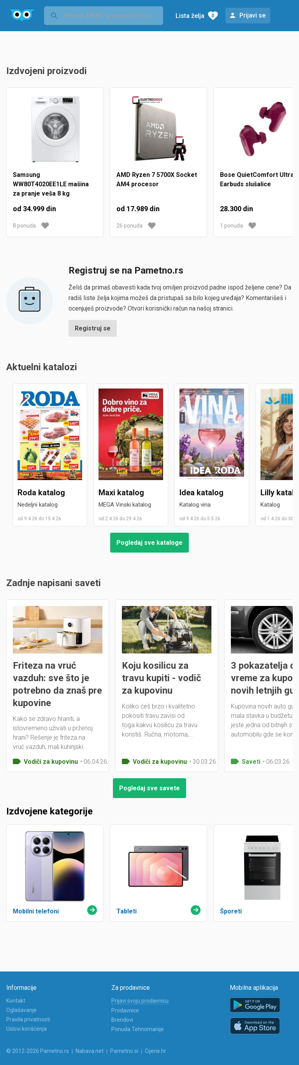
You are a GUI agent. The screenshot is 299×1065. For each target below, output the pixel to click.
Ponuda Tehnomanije (137, 1029)
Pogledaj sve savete (149, 788)
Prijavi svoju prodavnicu (140, 1001)
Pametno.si (124, 1051)
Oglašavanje (21, 1010)
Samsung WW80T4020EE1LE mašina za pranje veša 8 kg (51, 184)
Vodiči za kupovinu (51, 761)
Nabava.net (90, 1051)
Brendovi (122, 1020)
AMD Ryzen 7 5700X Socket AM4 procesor (156, 179)
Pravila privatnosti (28, 1019)
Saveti (251, 761)
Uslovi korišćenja (26, 1029)
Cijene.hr (155, 1051)
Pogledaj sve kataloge (149, 542)
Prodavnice (125, 1010)
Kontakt (15, 1001)
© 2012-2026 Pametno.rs (37, 1051)
